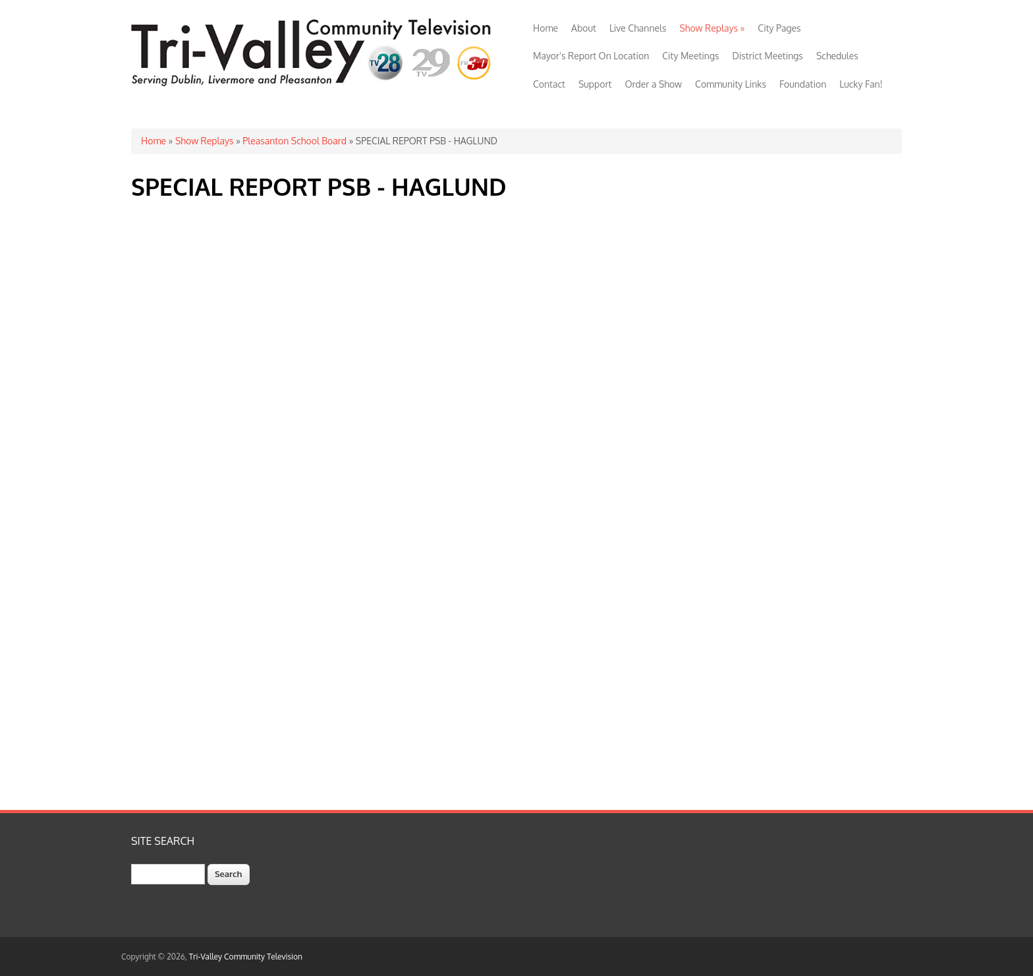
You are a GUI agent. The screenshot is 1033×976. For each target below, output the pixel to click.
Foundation (802, 84)
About (583, 28)
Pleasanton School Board (294, 140)
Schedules (837, 55)
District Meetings (768, 55)
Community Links (730, 84)
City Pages (779, 28)
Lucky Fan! (860, 84)
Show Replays (711, 28)
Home (545, 28)
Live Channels (638, 28)
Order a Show (653, 84)
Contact (549, 84)
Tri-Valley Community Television (245, 957)
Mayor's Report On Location (591, 55)
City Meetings (690, 55)
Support (595, 84)
